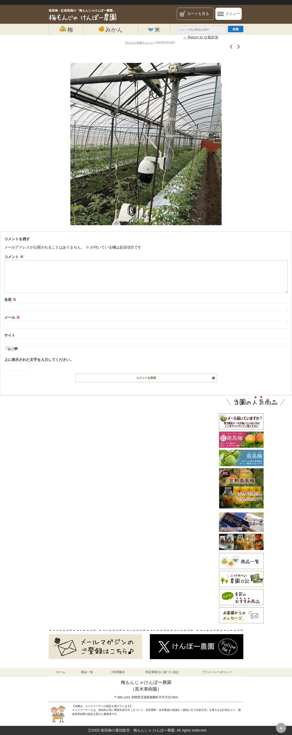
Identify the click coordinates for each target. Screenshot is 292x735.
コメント (14, 257)
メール (12, 317)
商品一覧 (87, 672)
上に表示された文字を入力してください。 (39, 360)
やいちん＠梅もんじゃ (139, 42)
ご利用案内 (117, 672)
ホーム (60, 672)
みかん (111, 29)
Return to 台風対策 (200, 37)
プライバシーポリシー (217, 672)
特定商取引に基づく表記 (162, 672)
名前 (10, 300)
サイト (9, 335)
